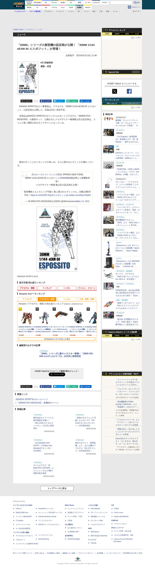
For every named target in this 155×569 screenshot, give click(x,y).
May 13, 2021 (83, 201)
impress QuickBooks (121, 516)
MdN (90, 528)
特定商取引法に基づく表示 (132, 553)
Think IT (19, 508)
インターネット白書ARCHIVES (27, 544)
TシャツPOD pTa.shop (122, 531)
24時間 (116, 34)
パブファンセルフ (120, 524)
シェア (47, 101)
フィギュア (60, 11)
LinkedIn (87, 101)
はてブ (61, 101)
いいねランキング (132, 103)
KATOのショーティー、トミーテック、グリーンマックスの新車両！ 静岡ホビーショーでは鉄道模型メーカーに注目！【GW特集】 (128, 158)
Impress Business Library (47, 516)
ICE (112, 505)
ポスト (28, 101)
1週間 (127, 34)
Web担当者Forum (22, 512)
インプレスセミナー (45, 520)
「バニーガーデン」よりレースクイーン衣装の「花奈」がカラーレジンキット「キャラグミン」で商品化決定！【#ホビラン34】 (128, 212)
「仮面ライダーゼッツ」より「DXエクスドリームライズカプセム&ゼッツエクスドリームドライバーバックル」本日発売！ (128, 308)
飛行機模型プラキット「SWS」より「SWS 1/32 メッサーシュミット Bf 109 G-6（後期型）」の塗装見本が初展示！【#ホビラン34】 (128, 225)
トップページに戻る (57, 488)
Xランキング (114, 100)
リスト (36, 101)
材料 (107, 11)
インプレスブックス (45, 535)
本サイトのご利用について (22, 553)
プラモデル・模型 (27, 288)
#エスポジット (59, 195)
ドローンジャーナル (23, 524)
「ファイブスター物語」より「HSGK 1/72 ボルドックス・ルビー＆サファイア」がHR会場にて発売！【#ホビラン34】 (128, 200)
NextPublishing (43, 539)
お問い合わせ (39, 553)
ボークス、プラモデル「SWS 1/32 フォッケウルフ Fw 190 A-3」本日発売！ (127, 276)
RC (79, 11)
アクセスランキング (117, 30)
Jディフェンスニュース (99, 512)
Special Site (114, 72)
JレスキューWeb (97, 520)
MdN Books (95, 532)
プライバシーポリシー (86, 553)
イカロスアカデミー (98, 524)
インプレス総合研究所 (24, 516)
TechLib (93, 543)
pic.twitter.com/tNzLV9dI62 (78, 195)
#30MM (63, 178)
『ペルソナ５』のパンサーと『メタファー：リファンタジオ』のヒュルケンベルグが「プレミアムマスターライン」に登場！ (128, 394)
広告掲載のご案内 (53, 553)
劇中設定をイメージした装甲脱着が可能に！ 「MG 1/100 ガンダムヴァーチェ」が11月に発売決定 (43, 423)
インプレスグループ (113, 553)
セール (115, 11)
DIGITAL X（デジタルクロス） (49, 524)
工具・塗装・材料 (86, 299)
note (74, 101)
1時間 (107, 34)
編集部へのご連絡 (69, 553)
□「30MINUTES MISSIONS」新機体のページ (36, 403)
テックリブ (92, 540)
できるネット (20, 540)
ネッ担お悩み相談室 (23, 528)
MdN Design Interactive (99, 536)
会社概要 (100, 553)
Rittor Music (69, 505)
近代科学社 (69, 536)
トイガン (71, 11)
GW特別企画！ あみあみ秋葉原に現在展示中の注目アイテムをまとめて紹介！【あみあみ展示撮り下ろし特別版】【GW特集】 (128, 295)
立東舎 (70, 520)
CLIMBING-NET (73, 532)
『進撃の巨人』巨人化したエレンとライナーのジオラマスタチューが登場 (128, 431)
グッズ (86, 11)
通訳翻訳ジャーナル (98, 516)
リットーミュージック (76, 508)
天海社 (116, 508)
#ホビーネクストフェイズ (45, 174)
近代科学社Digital (74, 539)
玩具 (93, 11)
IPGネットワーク (117, 528)
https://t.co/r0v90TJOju (41, 195)
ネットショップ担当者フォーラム (50, 512)
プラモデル (48, 11)
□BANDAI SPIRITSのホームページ (31, 399)
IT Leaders (19, 520)
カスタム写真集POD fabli (123, 535)
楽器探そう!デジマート (76, 512)
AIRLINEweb (95, 508)
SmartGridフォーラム (46, 508)
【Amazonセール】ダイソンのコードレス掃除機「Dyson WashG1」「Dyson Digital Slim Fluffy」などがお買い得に (127, 250)
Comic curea (118, 512)
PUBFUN (114, 520)
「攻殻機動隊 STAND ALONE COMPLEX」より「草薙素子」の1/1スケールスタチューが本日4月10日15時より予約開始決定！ (127, 407)
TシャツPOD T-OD (75, 516)
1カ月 (137, 34)
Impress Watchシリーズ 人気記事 (123, 332)
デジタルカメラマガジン (24, 536)
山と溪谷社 (69, 524)
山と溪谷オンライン (75, 528)
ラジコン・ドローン (86, 288)
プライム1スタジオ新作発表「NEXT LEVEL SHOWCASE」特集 (124, 374)
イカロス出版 (93, 505)
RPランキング (112, 103)
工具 (100, 11)
